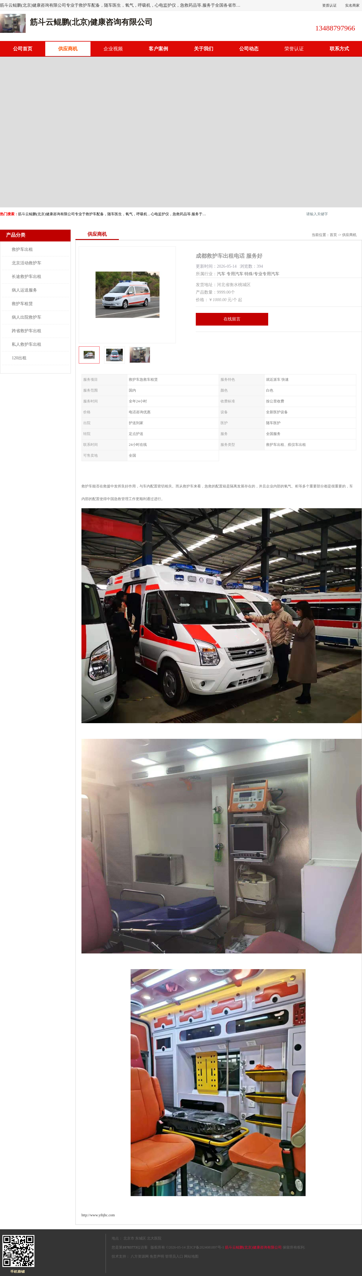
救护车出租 (22, 249)
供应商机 (68, 48)
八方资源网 (140, 1256)
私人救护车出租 (26, 344)
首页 (333, 235)
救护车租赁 (22, 303)
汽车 (221, 274)
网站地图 (191, 1256)
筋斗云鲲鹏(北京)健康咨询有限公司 (253, 1247)
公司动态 (249, 48)
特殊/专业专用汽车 (261, 274)
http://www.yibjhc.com (98, 1215)
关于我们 (203, 48)
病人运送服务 (24, 290)
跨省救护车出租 (26, 331)
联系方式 (339, 48)
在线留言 (232, 319)
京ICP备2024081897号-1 (205, 1247)
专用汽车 (235, 274)
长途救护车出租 (26, 276)
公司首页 (22, 48)
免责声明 (157, 1256)
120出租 (19, 358)
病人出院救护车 (26, 317)
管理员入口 (174, 1256)
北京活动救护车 (26, 263)
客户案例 (158, 48)
